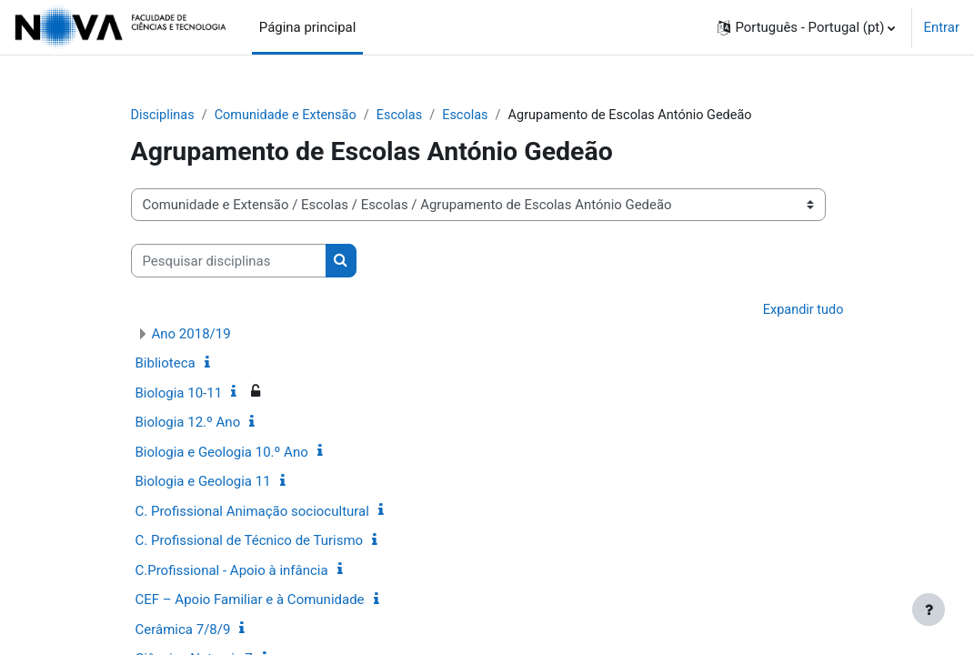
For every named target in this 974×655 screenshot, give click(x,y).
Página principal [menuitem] (307, 27)
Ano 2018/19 (191, 336)
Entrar (941, 27)
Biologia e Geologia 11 (203, 483)
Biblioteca (166, 365)
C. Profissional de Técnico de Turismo (250, 542)
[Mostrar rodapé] (928, 609)
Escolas (406, 115)
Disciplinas (163, 115)
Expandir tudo (802, 310)
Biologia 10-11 (179, 394)
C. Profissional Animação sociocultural (252, 512)
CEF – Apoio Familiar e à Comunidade (250, 601)
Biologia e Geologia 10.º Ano (222, 453)
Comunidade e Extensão (289, 115)
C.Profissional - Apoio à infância (232, 571)
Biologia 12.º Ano (188, 424)
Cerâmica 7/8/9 (183, 630)
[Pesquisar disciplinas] (228, 261)
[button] (806, 27)
